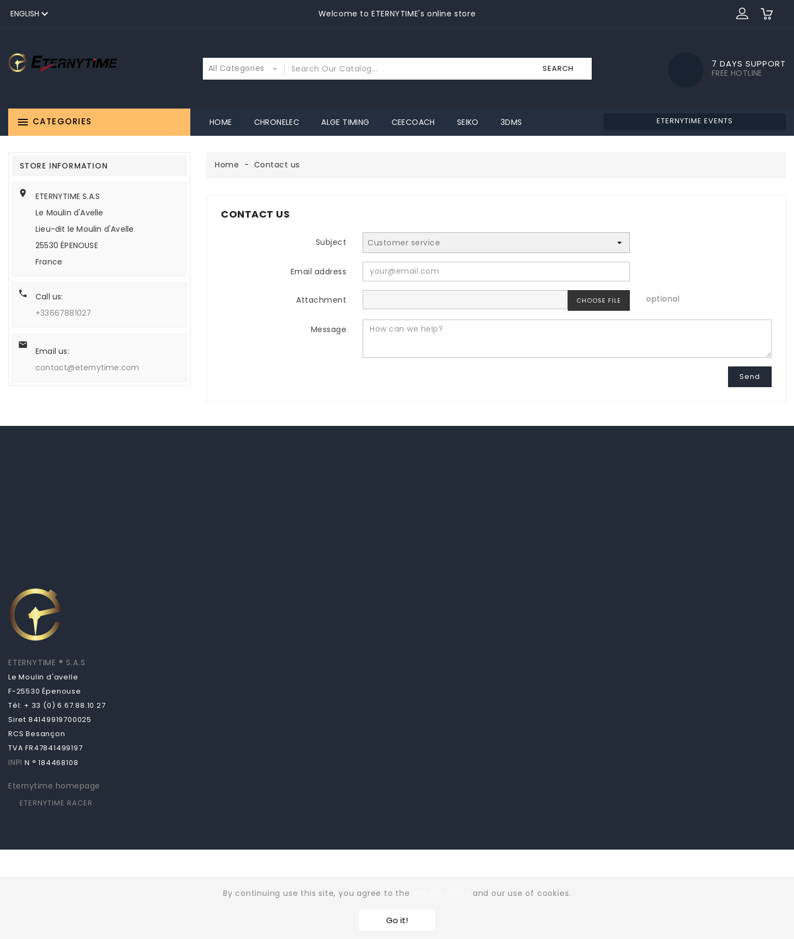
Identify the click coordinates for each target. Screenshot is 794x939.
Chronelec (277, 122)
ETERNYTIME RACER (56, 803)
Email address (319, 271)
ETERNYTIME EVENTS (695, 121)
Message (329, 329)
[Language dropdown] (30, 14)
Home (220, 122)
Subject (331, 242)
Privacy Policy (441, 893)
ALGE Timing (345, 122)
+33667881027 (63, 313)
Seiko (468, 122)
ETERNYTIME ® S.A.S (46, 662)
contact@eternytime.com (87, 367)
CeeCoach (413, 122)
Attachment (321, 299)
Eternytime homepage (54, 785)
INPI (15, 762)
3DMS (511, 122)
